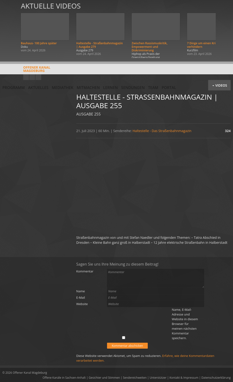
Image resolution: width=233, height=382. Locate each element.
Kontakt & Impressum (184, 378)
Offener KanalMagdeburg (26, 71)
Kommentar (84, 271)
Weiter (224, 29)
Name (80, 291)
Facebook (32, 77)
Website (82, 304)
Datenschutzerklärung (216, 378)
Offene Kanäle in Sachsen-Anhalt (64, 378)
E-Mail (80, 297)
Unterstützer (158, 378)
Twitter (38, 77)
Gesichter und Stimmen (104, 378)
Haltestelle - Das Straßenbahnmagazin (162, 131)
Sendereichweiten (135, 378)
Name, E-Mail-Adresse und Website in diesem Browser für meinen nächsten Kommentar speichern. (185, 323)
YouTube (26, 77)
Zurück (9, 29)
